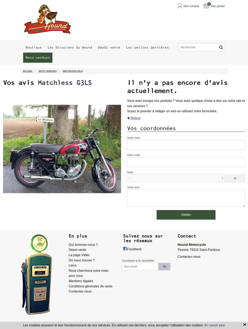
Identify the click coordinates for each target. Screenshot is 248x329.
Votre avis (133, 187)
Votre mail (133, 155)
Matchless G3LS (65, 83)
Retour (134, 118)
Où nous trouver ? (82, 260)
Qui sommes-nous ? (83, 244)
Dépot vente (77, 249)
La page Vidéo (79, 255)
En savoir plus (215, 325)
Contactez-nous (80, 291)
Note (130, 172)
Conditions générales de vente (91, 286)
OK (164, 266)
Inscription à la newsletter (138, 260)
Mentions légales (81, 281)
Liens (72, 265)
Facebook (134, 249)
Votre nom (133, 137)
